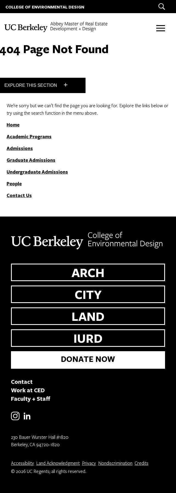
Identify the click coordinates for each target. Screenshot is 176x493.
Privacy (89, 463)
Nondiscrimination (115, 463)
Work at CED (28, 390)
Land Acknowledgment (58, 463)
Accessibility (22, 463)
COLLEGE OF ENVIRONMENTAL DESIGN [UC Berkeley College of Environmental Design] (44, 7)
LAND (88, 316)
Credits (141, 463)
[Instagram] (15, 419)
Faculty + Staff (30, 398)
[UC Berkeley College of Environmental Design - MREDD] (56, 27)
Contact (22, 381)
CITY (88, 294)
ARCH (88, 272)
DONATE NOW (88, 359)
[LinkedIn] (27, 419)
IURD (88, 338)
